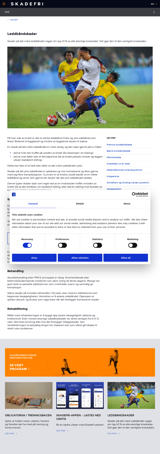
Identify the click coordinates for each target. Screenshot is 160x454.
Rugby (12, 20)
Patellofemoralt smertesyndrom (124, 170)
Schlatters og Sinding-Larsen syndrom (128, 182)
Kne (7, 12)
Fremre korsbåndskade (119, 144)
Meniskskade (114, 157)
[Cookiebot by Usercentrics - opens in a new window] (134, 194)
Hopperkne (113, 176)
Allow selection (79, 257)
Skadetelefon (114, 189)
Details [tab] (80, 203)
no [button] (152, 4)
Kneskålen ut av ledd (118, 163)
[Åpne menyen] (4, 4)
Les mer (11, 433)
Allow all (125, 257)
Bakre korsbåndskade (118, 151)
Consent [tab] (33, 203)
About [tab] (126, 203)
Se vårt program (20, 367)
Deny (34, 257)
